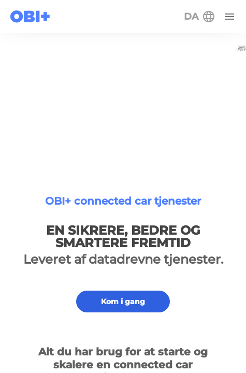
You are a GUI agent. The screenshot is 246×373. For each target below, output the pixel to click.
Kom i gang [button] (123, 301)
